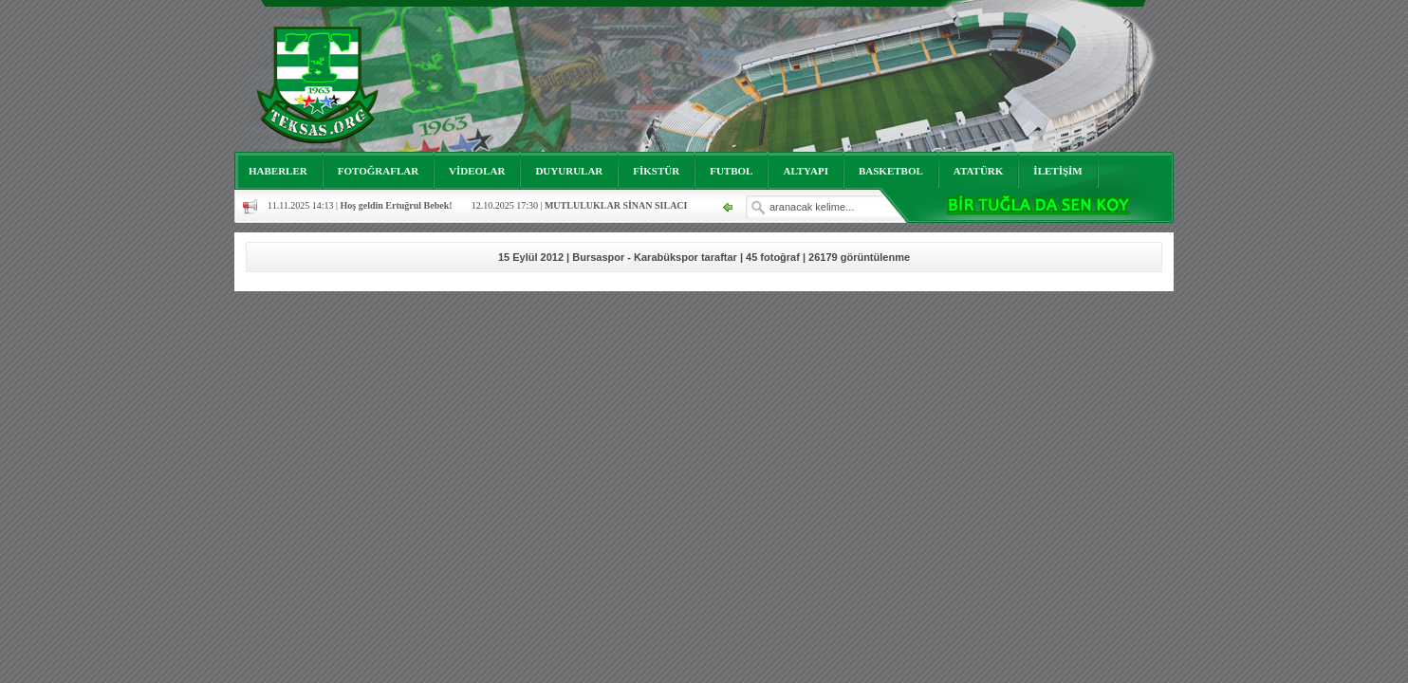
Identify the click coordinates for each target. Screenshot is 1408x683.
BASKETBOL (891, 170)
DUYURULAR (568, 170)
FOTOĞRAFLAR (378, 170)
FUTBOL (731, 170)
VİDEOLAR (477, 170)
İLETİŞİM (1057, 170)
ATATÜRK (979, 170)
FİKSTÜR (656, 170)
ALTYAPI (805, 170)
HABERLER (278, 170)
